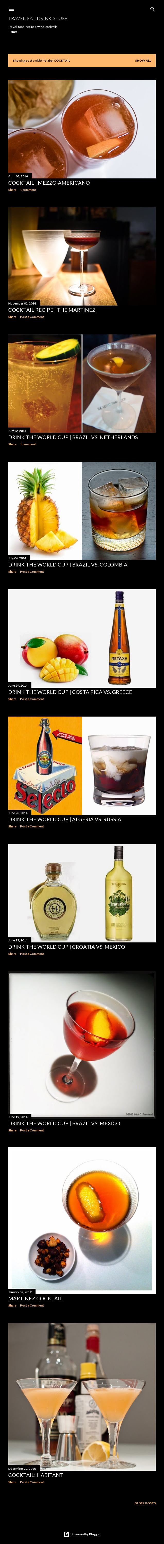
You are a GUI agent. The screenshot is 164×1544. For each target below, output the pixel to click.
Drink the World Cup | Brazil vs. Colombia (67, 562)
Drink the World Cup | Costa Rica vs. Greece (70, 689)
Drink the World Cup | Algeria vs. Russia (64, 815)
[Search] (153, 8)
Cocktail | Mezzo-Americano (49, 182)
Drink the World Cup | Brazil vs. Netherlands (73, 436)
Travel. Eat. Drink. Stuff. (38, 18)
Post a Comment (32, 316)
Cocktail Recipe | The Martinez (52, 309)
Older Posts (145, 1497)
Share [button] (12, 190)
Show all (143, 60)
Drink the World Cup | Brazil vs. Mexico (64, 1118)
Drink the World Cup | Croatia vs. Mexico (66, 942)
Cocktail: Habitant (35, 1469)
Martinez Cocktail (35, 1293)
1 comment (28, 190)
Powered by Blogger (82, 1528)
